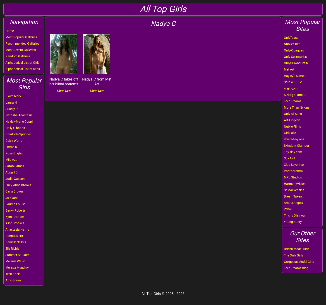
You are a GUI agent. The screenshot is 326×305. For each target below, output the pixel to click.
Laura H (11, 102)
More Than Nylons (296, 107)
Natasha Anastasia (19, 115)
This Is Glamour (295, 215)
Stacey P (11, 109)
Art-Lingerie (292, 120)
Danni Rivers (14, 236)
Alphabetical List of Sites (22, 69)
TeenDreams (292, 101)
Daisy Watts (13, 140)
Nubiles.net (292, 44)
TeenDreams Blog (296, 268)
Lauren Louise (15, 204)
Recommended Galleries (22, 43)
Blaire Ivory (13, 96)
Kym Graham (14, 217)
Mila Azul (11, 159)
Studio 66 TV (293, 82)
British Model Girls (296, 249)
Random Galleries (17, 56)
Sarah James (14, 166)
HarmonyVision (295, 183)
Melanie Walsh (15, 261)
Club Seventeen (294, 164)
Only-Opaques (294, 50)
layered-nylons (294, 139)
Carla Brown (14, 191)
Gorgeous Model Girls (299, 262)
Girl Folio (290, 133)
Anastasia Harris (17, 229)
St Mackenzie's (294, 190)
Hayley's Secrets (295, 76)
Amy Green (13, 280)
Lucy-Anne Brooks (18, 185)
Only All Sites (293, 114)
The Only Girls (293, 255)
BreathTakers (293, 196)
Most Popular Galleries (21, 37)
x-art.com (290, 88)
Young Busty (293, 222)
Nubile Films (292, 126)
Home (9, 31)
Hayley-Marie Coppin (19, 121)
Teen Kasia (13, 274)
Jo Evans (11, 198)
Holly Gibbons (15, 128)
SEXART (289, 158)
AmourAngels (293, 203)
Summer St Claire (17, 255)
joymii (288, 209)
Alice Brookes (14, 223)
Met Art (289, 69)
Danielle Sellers (15, 242)
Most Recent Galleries (20, 50)
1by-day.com (293, 152)
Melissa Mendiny (17, 267)
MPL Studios (293, 177)
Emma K (11, 147)
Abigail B (11, 172)
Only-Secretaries (295, 57)
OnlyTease (291, 37)
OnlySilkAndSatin (296, 63)
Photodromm (293, 171)
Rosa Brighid (14, 153)
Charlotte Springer (18, 134)
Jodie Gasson (15, 179)
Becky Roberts (15, 210)
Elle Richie (12, 248)
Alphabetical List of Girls (22, 62)
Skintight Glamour (296, 145)
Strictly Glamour (295, 95)
